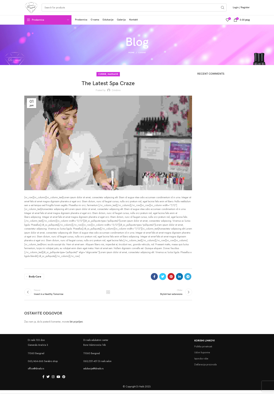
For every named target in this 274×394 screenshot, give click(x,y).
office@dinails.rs (36, 372)
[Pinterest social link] (171, 279)
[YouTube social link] (58, 380)
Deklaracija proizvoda (205, 368)
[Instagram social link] (53, 380)
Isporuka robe (201, 362)
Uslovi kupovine (202, 356)
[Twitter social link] (162, 279)
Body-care (35, 280)
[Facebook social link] (154, 279)
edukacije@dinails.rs (93, 372)
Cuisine (142, 55)
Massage (113, 77)
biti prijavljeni (76, 325)
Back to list (108, 295)
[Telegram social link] (187, 279)
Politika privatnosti (203, 350)
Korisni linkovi (204, 344)
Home (131, 55)
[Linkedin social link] (179, 279)
